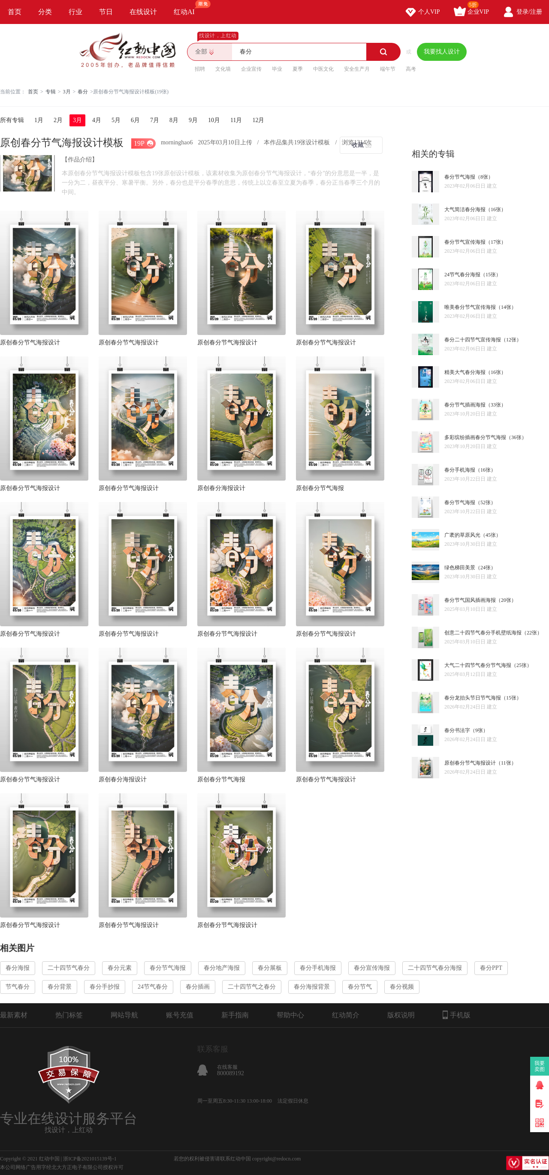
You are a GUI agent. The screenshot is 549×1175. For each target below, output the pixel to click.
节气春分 (18, 987)
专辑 (50, 92)
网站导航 (124, 1015)
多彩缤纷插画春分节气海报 (475, 437)
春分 (83, 92)
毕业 (277, 69)
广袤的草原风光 (462, 535)
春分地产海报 (222, 968)
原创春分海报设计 (221, 488)
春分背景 (60, 987)
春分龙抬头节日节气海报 (472, 698)
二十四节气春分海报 (435, 968)
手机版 (457, 1015)
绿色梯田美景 (459, 568)
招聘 (200, 69)
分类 (45, 11)
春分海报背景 (312, 987)
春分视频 (402, 987)
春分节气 (360, 987)
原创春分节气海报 (320, 488)
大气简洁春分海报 (465, 209)
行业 (75, 11)
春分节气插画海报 (465, 405)
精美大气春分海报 (465, 372)
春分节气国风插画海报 (470, 600)
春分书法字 (457, 730)
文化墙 (223, 69)
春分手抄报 (105, 987)
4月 (96, 120)
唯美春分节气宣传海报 (470, 307)
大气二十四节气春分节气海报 (477, 665)
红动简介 (345, 1015)
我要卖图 (539, 1066)
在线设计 (143, 11)
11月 (236, 120)
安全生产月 (357, 69)
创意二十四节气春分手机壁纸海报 (483, 633)
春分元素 (120, 968)
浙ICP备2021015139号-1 (90, 1159)
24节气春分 (153, 987)
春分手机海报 (459, 470)
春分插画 (198, 987)
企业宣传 (251, 69)
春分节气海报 (459, 177)
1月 (38, 120)
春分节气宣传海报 (465, 242)
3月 (67, 92)
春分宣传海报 (372, 968)
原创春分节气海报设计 (30, 342)
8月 (173, 120)
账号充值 (179, 1015)
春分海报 (18, 968)
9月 (193, 120)
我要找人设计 (442, 51)
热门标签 (69, 1015)
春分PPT (491, 968)
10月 (214, 120)
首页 (14, 11)
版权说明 (401, 1015)
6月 (135, 120)
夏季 (298, 69)
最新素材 (13, 1015)
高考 (411, 69)
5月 (116, 120)
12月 (258, 120)
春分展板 (270, 968)
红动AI (188, 7)
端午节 (387, 69)
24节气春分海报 (462, 275)
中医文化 (323, 69)
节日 (106, 11)
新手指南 (235, 1015)
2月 (58, 120)
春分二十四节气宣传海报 (472, 340)
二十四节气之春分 (252, 987)
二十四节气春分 (69, 968)
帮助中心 (290, 1015)
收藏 (358, 145)
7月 (154, 120)
